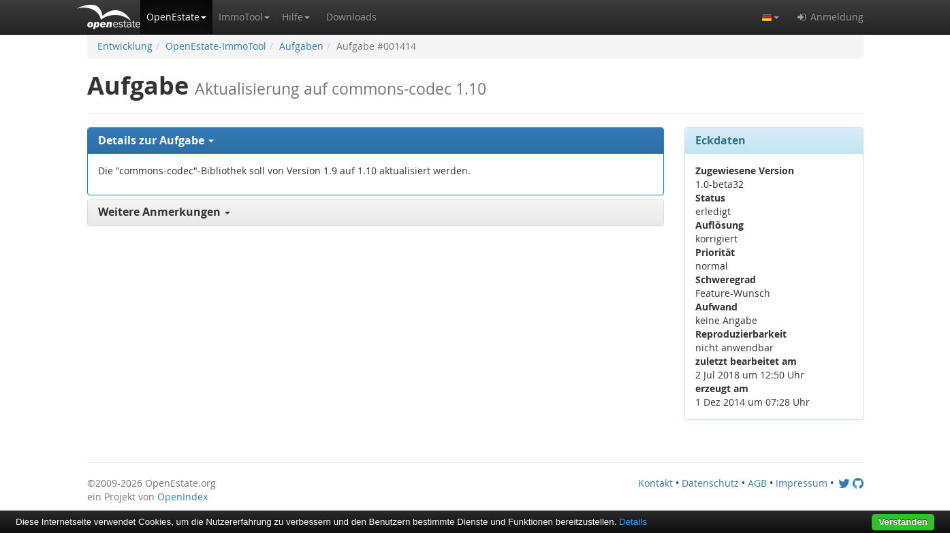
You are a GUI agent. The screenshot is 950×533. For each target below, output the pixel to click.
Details (633, 522)
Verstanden (903, 522)
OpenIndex (182, 496)
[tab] (376, 141)
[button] (176, 17)
